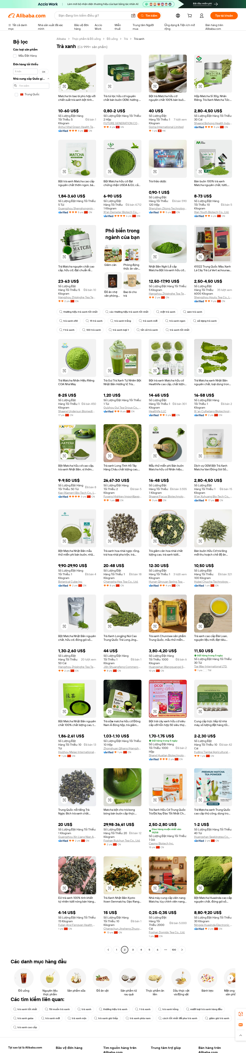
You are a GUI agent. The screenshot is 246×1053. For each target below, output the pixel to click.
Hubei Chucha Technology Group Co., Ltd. (213, 581)
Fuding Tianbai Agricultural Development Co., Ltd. (213, 752)
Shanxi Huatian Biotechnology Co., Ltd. (168, 755)
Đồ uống (112, 38)
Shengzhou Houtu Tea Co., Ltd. (213, 297)
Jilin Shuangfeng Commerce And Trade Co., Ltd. (122, 666)
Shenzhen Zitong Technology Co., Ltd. (168, 208)
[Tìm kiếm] (149, 15)
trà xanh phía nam (138, 1018)
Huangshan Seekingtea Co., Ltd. (213, 836)
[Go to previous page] (108, 949)
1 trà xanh (142, 1009)
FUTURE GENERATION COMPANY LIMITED (122, 123)
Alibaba (61, 38)
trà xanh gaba (23, 1018)
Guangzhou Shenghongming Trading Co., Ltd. (77, 208)
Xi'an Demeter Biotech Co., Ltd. (122, 212)
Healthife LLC (157, 411)
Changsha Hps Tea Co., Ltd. (121, 581)
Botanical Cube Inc (70, 581)
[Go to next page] (182, 949)
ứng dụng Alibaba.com (170, 1049)
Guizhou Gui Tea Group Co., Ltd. (122, 407)
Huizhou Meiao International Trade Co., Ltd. (77, 752)
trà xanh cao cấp (25, 1027)
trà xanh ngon (175, 321)
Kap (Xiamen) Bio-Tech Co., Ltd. (77, 492)
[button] (133, 15)
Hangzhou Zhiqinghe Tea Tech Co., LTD (168, 293)
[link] (240, 1014)
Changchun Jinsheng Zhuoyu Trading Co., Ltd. (122, 928)
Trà (126, 38)
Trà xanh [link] (139, 38)
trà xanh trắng (120, 321)
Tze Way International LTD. (210, 666)
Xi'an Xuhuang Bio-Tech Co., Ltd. (213, 496)
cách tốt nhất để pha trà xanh (177, 1018)
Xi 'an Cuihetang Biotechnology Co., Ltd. (213, 411)
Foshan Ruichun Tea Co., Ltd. (122, 840)
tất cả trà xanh (147, 330)
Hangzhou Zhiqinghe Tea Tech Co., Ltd (77, 297)
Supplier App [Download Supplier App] (104, 1049)
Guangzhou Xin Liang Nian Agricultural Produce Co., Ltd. (77, 836)
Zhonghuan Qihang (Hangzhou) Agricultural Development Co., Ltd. (122, 748)
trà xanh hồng (168, 1009)
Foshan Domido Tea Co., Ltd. (167, 932)
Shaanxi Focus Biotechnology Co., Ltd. (168, 496)
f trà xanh (66, 330)
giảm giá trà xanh (217, 1018)
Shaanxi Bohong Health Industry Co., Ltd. (213, 123)
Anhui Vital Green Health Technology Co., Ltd (77, 127)
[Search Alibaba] (93, 15)
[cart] (190, 16)
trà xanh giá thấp (106, 1018)
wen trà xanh (192, 311)
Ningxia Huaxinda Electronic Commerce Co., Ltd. (213, 925)
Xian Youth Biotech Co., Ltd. (211, 212)
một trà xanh (165, 311)
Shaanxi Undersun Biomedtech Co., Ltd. (77, 411)
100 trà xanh (91, 330)
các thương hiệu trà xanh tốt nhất (127, 311)
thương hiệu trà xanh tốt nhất (78, 311)
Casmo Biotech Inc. (161, 843)
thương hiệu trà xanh (113, 1009)
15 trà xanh (94, 321)
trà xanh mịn (77, 1018)
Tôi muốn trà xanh (57, 1009)
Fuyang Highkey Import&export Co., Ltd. (122, 496)
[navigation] (31, 494)
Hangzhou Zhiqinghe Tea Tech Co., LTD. (77, 666)
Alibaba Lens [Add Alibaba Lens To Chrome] (24, 1048)
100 (174, 949)
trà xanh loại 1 (119, 330)
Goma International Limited (166, 127)
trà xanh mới (148, 321)
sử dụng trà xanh (205, 321)
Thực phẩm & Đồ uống (86, 38)
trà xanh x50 (68, 321)
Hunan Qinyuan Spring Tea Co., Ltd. (168, 581)
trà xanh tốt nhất (177, 330)
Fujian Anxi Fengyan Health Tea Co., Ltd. (77, 925)
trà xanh (84, 1009)
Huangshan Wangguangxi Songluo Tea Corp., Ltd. (168, 666)
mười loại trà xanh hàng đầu (204, 1009)
